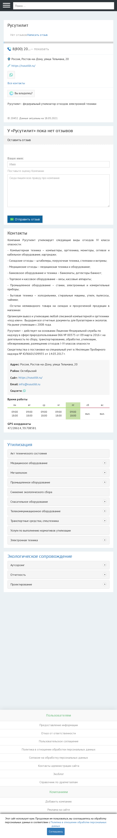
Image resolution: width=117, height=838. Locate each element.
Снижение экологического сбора (31, 492)
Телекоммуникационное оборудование (35, 511)
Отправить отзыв (27, 219)
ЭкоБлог (58, 774)
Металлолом (18, 472)
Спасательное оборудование (29, 501)
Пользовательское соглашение (58, 741)
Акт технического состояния (28, 453)
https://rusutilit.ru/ (23, 65)
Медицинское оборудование (29, 463)
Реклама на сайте (58, 809)
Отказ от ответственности (58, 733)
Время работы (17, 399)
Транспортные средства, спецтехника (34, 521)
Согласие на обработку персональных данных (58, 757)
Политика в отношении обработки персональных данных (58, 749)
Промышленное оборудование (30, 482)
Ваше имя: (15, 158)
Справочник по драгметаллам (58, 782)
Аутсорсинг (17, 565)
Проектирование (21, 584)
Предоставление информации (58, 725)
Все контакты (16, 83)
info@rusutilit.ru (29, 384)
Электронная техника (24, 540)
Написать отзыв (37, 35)
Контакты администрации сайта (58, 766)
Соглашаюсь (56, 831)
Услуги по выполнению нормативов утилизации (40, 530)
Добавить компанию (58, 801)
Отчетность (18, 575)
